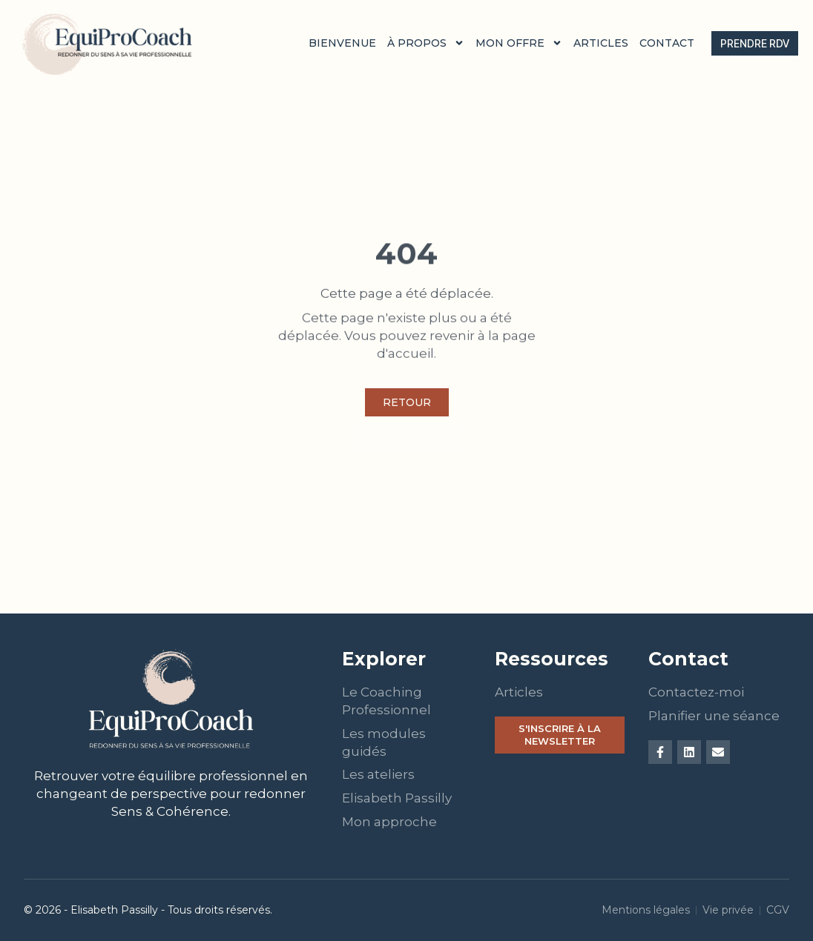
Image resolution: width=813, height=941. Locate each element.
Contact (666, 43)
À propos (425, 43)
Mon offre (518, 43)
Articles (600, 43)
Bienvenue (342, 43)
